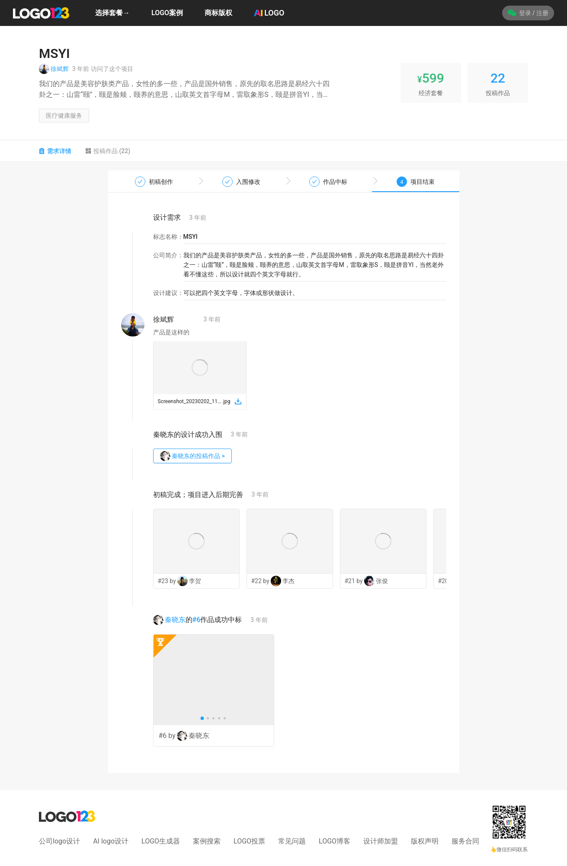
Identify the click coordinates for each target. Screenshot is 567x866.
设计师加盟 (380, 841)
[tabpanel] (283, 471)
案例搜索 (207, 841)
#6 (196, 620)
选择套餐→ (112, 13)
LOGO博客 (334, 841)
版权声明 (425, 841)
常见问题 (292, 841)
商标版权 (218, 13)
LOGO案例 (167, 13)
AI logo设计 (110, 841)
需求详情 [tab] (55, 151)
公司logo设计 (59, 841)
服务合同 (465, 841)
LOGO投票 (249, 841)
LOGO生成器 (160, 841)
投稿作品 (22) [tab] (107, 151)
